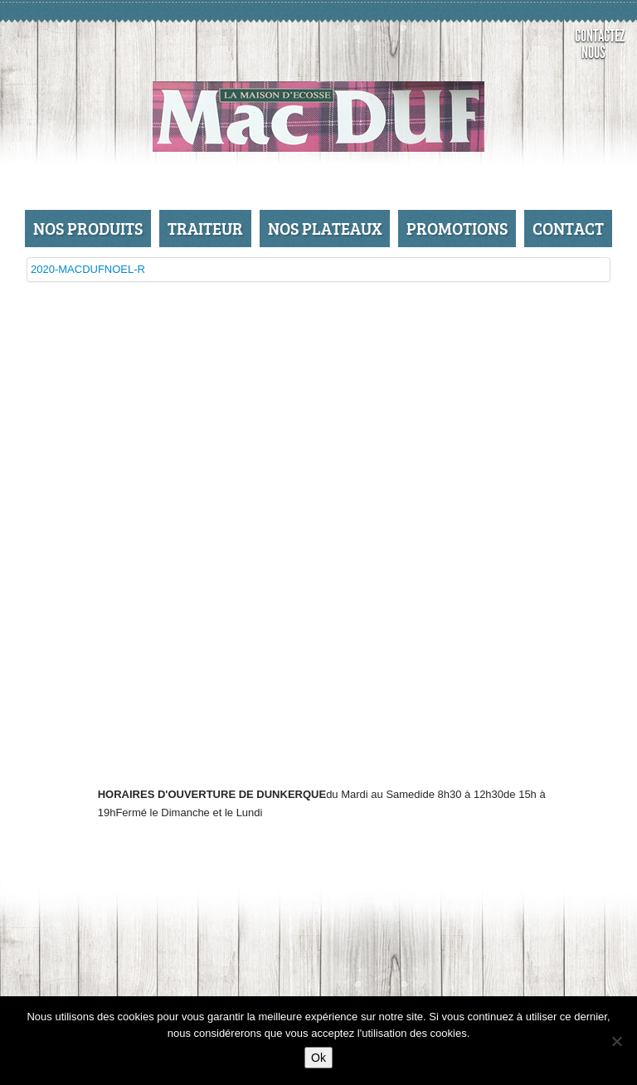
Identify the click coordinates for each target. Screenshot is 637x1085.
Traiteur (205, 228)
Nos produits (88, 228)
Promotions (457, 228)
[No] (616, 1041)
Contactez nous (597, 44)
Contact (568, 228)
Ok (318, 1057)
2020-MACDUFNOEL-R (88, 269)
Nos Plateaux (325, 228)
